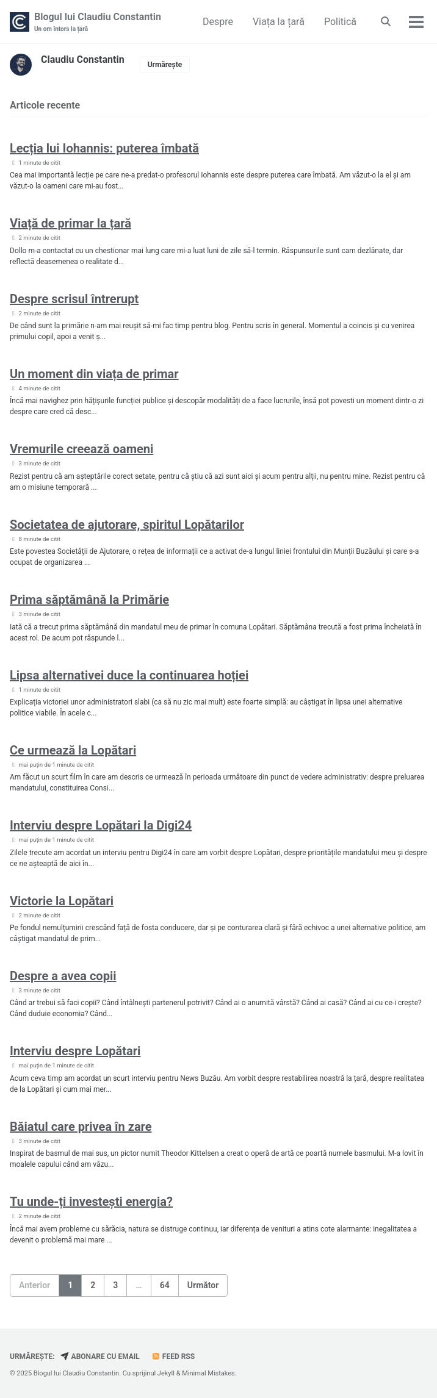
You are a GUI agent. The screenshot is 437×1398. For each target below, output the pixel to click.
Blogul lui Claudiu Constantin (97, 22)
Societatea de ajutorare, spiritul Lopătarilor (127, 524)
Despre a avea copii (63, 976)
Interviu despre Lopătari (75, 1051)
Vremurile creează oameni (81, 449)
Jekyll (166, 1373)
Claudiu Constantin (83, 59)
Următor (203, 1285)
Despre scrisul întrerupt (74, 299)
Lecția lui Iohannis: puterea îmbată (104, 148)
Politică (340, 21)
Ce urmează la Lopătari (73, 750)
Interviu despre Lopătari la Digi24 (101, 825)
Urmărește (165, 64)
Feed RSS (173, 1356)
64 (165, 1285)
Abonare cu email (100, 1356)
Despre (218, 21)
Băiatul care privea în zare (81, 1126)
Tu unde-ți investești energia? (91, 1201)
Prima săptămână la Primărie (89, 599)
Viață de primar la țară (70, 223)
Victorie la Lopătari (62, 901)
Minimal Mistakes (208, 1373)
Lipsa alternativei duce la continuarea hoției (129, 675)
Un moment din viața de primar (94, 374)
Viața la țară (279, 21)
